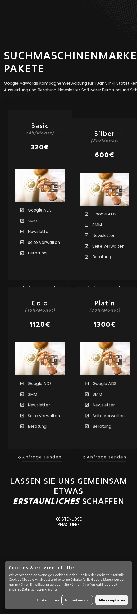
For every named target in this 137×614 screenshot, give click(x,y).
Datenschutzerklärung (39, 589)
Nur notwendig (77, 600)
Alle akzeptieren (112, 600)
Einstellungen (47, 600)
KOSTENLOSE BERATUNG (68, 522)
